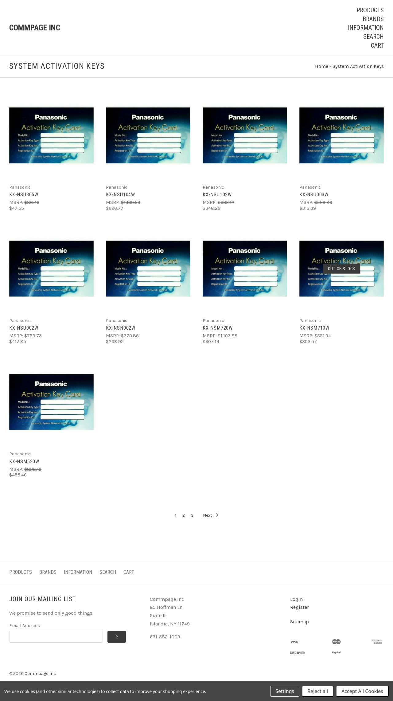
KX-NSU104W (120, 195)
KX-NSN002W (120, 328)
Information (366, 27)
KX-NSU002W (23, 328)
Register (299, 608)
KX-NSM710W (314, 328)
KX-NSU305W (23, 195)
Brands (373, 19)
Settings (284, 691)
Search (373, 36)
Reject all (317, 691)
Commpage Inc (40, 673)
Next (210, 515)
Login (296, 599)
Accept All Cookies (362, 691)
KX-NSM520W (24, 462)
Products (370, 10)
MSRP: (16, 203)
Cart (377, 45)
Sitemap (299, 622)
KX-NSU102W (217, 195)
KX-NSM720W (218, 328)
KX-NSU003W (314, 195)
